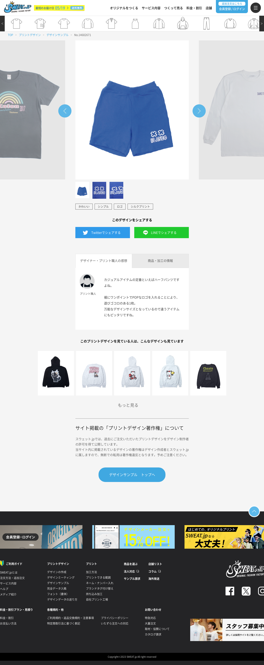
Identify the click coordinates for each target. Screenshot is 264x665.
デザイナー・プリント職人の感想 (103, 260)
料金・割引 (194, 8)
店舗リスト (155, 564)
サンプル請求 (132, 578)
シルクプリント (140, 206)
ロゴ (119, 206)
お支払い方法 (8, 623)
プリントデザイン (30, 35)
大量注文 (150, 623)
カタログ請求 (153, 634)
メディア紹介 (8, 594)
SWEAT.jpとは (8, 572)
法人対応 (129, 571)
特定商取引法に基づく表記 (63, 623)
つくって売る (173, 8)
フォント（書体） (58, 594)
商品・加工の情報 (160, 260)
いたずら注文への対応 (114, 623)
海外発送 (153, 578)
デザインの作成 (56, 572)
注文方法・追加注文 (12, 578)
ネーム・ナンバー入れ (99, 583)
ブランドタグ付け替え (99, 588)
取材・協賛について (157, 629)
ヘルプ (4, 589)
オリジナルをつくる (124, 8)
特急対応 (150, 618)
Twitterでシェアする (106, 232)
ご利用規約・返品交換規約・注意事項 (70, 618)
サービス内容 (151, 8)
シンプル (103, 206)
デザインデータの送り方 (62, 599)
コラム (152, 571)
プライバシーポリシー (114, 618)
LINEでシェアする (164, 232)
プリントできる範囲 (98, 577)
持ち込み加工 (94, 594)
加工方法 (91, 572)
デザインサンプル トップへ (132, 474)
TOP (10, 35)
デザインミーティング (61, 577)
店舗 (209, 8)
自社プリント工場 (97, 599)
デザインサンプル (58, 35)
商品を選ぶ (131, 564)
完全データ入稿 (56, 588)
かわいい (84, 206)
